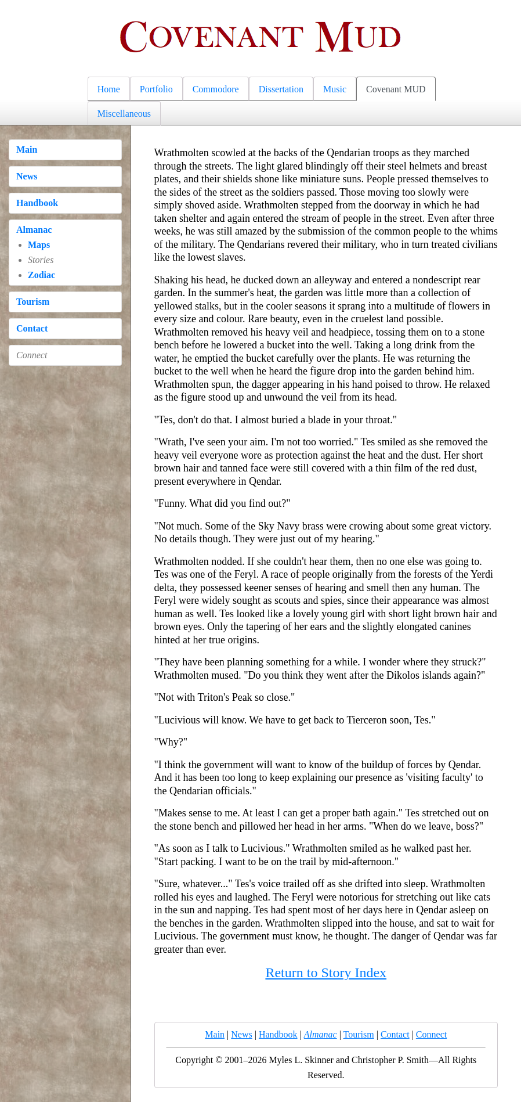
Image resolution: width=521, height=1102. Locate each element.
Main (26, 149)
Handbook (37, 203)
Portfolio (156, 89)
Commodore (216, 89)
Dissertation (281, 89)
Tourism (32, 302)
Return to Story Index (325, 972)
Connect (431, 1034)
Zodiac (41, 275)
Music (334, 89)
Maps (39, 245)
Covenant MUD (396, 89)
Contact (32, 328)
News (26, 176)
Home (108, 89)
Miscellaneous (124, 113)
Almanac (34, 230)
